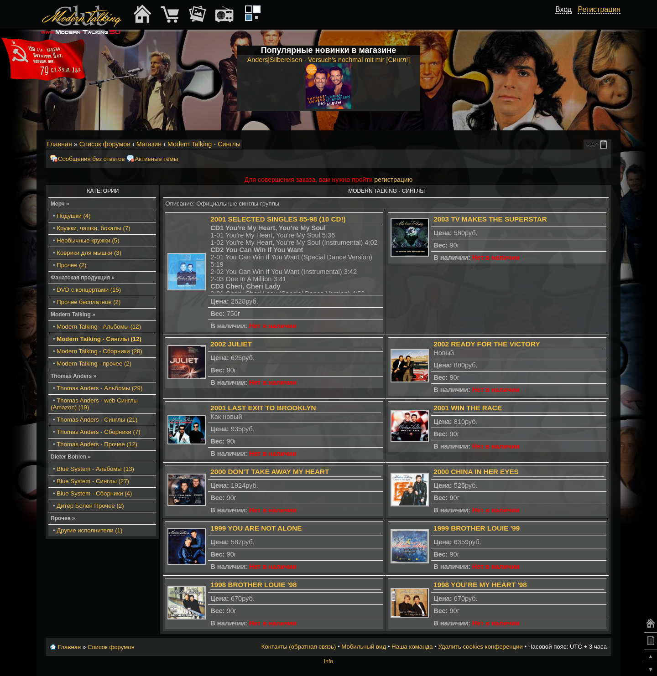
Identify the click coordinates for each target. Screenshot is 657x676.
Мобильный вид (605, 144)
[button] (566, 19)
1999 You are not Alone (256, 528)
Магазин (149, 144)
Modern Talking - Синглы (203, 144)
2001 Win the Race (467, 408)
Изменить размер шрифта (592, 144)
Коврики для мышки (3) (89, 252)
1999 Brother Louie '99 (476, 528)
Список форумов (104, 144)
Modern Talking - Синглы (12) (99, 338)
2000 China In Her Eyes (476, 471)
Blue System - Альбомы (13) (95, 468)
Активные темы (156, 158)
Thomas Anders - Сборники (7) (98, 431)
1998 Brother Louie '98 (253, 584)
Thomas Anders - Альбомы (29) (99, 388)
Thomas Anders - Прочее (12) (97, 444)
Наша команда (412, 646)
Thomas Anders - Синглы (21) (97, 419)
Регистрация (599, 9)
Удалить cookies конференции (480, 646)
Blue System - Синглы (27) (93, 481)
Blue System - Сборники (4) (94, 493)
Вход (563, 9)
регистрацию (393, 179)
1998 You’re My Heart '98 (480, 584)
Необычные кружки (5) (88, 240)
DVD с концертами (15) (89, 289)
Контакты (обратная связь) (298, 646)
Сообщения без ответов (91, 158)
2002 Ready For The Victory (486, 344)
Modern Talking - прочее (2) (94, 363)
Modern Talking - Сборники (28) (99, 351)
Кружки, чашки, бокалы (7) (93, 228)
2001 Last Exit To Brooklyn (263, 408)
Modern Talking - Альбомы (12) (99, 326)
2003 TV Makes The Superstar (490, 219)
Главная (59, 144)
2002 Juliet (231, 344)
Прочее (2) (71, 265)
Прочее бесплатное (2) (88, 302)
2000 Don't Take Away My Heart (269, 471)
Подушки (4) (73, 215)
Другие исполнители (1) (89, 530)
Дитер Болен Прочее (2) (90, 505)
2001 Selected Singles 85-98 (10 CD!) (277, 219)
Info (328, 661)
